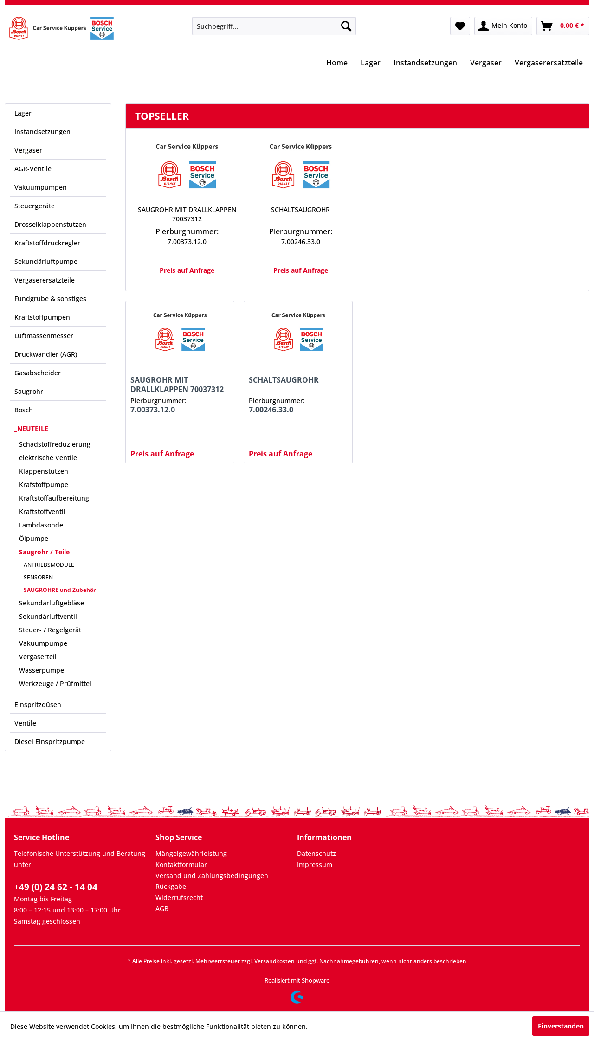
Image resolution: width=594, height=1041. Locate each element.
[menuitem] (274, 26)
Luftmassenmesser (43, 335)
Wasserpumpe (41, 670)
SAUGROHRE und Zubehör (60, 590)
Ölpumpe (33, 538)
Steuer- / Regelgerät (50, 629)
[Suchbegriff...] (274, 26)
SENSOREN (38, 577)
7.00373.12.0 (187, 241)
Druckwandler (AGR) (45, 354)
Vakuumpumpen (40, 187)
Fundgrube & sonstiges (50, 298)
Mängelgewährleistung (191, 853)
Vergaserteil (38, 656)
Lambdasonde (41, 524)
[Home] (337, 63)
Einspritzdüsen (37, 704)
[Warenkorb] (562, 26)
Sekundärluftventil (48, 616)
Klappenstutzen (43, 471)
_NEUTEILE (31, 428)
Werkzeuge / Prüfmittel (55, 683)
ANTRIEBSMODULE (49, 565)
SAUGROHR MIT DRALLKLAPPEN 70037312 (187, 214)
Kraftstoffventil (42, 511)
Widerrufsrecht (179, 897)
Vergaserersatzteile (44, 280)
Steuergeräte (34, 205)
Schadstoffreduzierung (54, 444)
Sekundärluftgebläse (51, 602)
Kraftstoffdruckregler (47, 242)
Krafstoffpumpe (43, 484)
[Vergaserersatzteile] (548, 63)
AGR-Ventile (33, 168)
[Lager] (370, 63)
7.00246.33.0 (300, 241)
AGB (161, 908)
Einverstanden (561, 1026)
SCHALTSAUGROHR (300, 209)
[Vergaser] (486, 63)
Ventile (25, 723)
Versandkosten (274, 961)
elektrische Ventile (48, 457)
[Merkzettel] (460, 26)
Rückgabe (170, 886)
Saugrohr (28, 391)
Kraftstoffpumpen (42, 317)
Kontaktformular (181, 864)
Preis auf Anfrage (187, 270)
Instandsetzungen (42, 131)
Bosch (23, 409)
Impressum (314, 864)
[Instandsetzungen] (425, 63)
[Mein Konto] (503, 26)
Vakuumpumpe (43, 643)
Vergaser (28, 150)
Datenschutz (316, 853)
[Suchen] (346, 26)
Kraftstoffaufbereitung (54, 498)
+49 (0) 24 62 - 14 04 (55, 887)
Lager (23, 113)
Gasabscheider (37, 372)
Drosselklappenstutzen (50, 224)
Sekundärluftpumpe (45, 261)
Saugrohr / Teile (44, 551)
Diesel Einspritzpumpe (49, 741)
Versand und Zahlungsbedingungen (211, 875)
